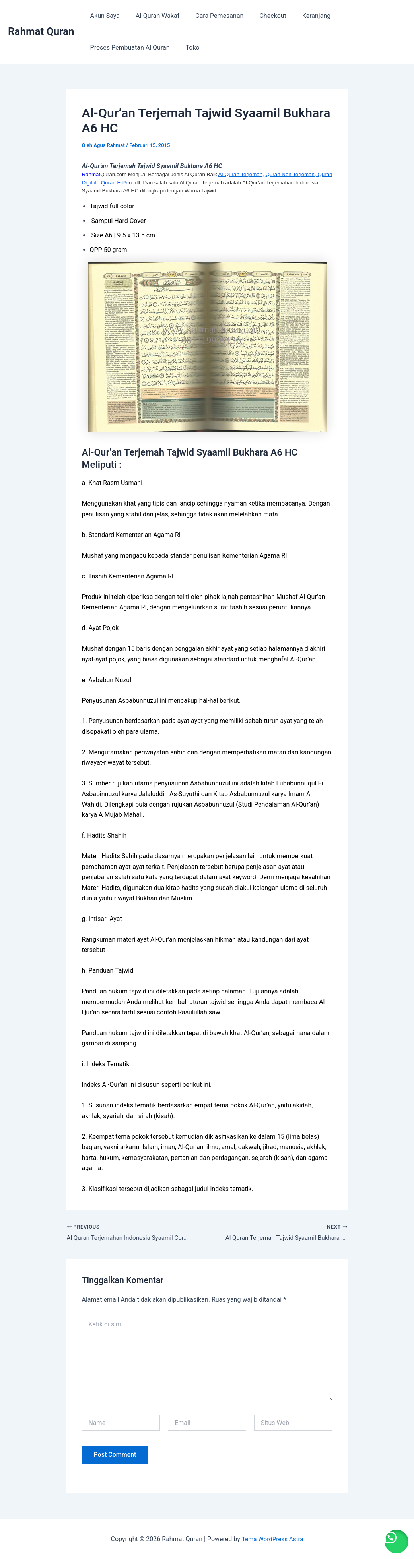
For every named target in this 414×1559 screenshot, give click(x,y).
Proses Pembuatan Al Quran (128, 47)
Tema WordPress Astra (272, 1539)
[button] (394, 1539)
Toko (188, 47)
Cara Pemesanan (211, 15)
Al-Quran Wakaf (153, 15)
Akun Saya (103, 15)
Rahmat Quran (41, 31)
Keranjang (302, 15)
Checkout (261, 15)
